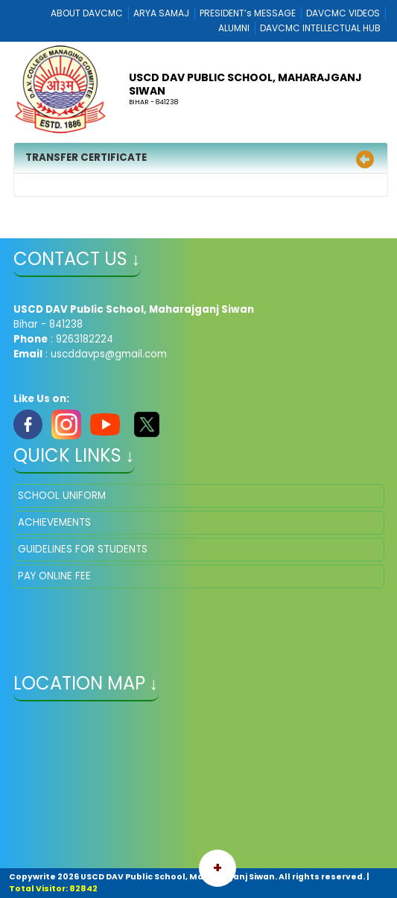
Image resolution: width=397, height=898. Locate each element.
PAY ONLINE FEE (54, 576)
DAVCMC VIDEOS (343, 13)
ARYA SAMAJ (161, 13)
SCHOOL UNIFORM (62, 495)
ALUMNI (234, 28)
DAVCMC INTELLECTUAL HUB (320, 28)
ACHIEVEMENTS (54, 522)
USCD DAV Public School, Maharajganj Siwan (245, 84)
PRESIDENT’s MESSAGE (248, 13)
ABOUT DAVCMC (87, 13)
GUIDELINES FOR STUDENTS (82, 549)
